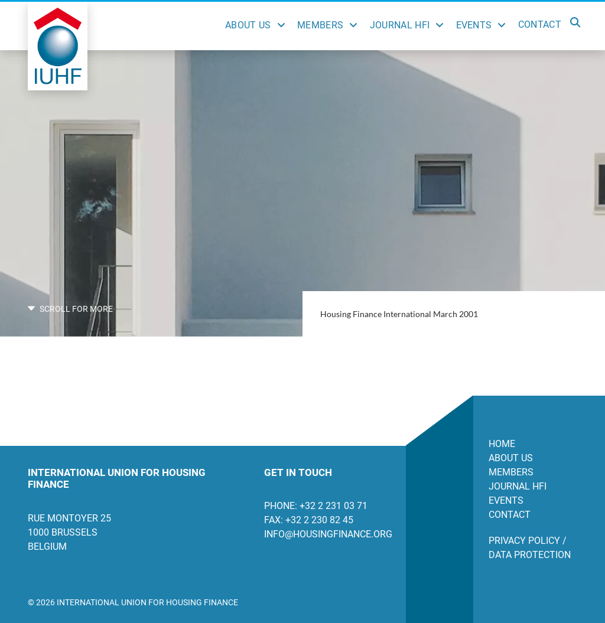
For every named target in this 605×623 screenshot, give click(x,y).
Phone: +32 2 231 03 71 (315, 505)
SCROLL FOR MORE (70, 309)
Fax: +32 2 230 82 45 (308, 520)
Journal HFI (400, 25)
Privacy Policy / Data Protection (530, 547)
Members (320, 25)
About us (511, 458)
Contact (539, 24)
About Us (248, 25)
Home (502, 443)
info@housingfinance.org (326, 534)
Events (474, 25)
